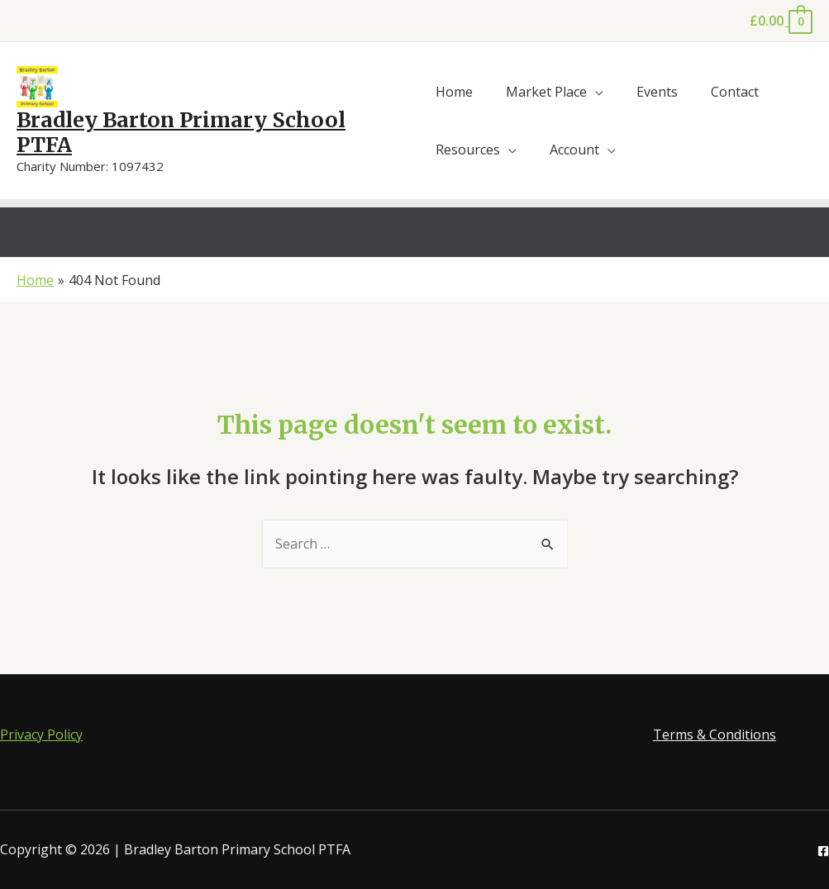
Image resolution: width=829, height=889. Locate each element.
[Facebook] (823, 851)
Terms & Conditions (714, 734)
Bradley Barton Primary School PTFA (181, 132)
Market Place (546, 92)
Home (454, 92)
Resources (468, 149)
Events (657, 92)
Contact (735, 92)
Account (574, 149)
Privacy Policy (41, 734)
